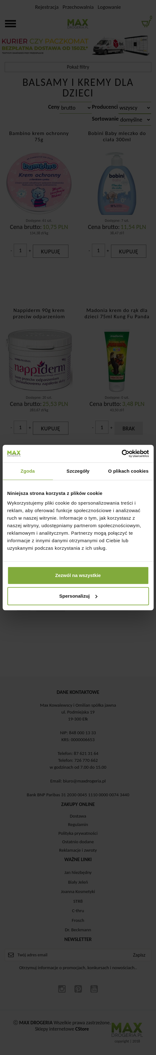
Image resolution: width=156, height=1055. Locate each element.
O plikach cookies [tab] (128, 471)
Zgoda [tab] (28, 471)
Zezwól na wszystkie (78, 575)
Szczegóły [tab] (78, 471)
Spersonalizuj (78, 596)
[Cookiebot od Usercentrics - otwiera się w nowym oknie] (121, 454)
